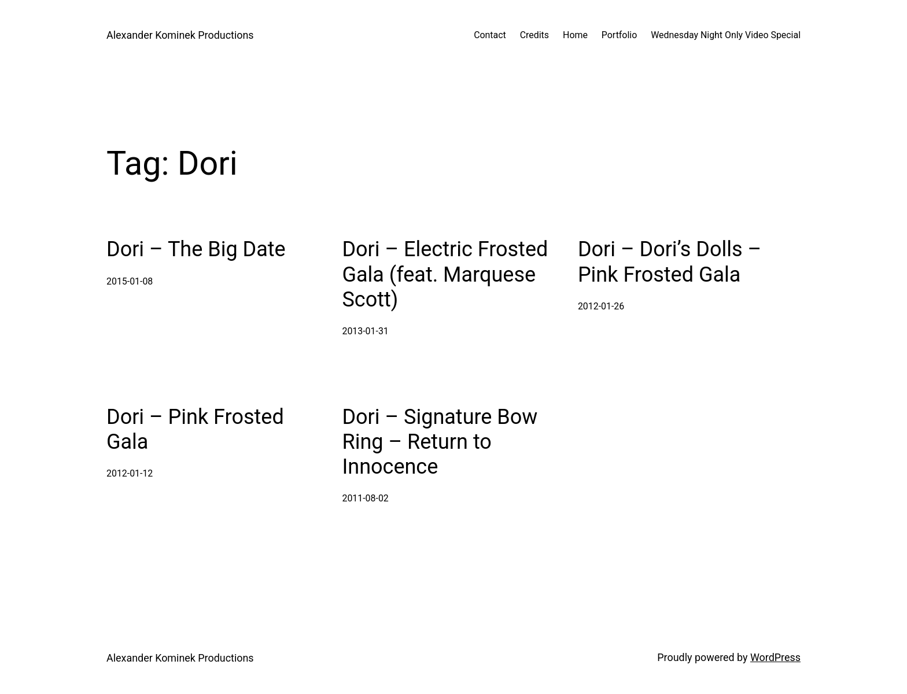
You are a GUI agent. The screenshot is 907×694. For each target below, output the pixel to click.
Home (575, 34)
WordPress (775, 657)
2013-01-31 (365, 331)
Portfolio (619, 34)
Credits (534, 34)
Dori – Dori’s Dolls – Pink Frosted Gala (669, 261)
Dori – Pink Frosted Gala (195, 429)
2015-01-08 (129, 281)
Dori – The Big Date (196, 249)
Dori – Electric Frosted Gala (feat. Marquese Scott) (445, 274)
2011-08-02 (365, 498)
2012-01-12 (129, 473)
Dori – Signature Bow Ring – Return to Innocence (439, 442)
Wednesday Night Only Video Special (726, 34)
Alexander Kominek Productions (180, 35)
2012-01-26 (601, 306)
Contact (490, 34)
